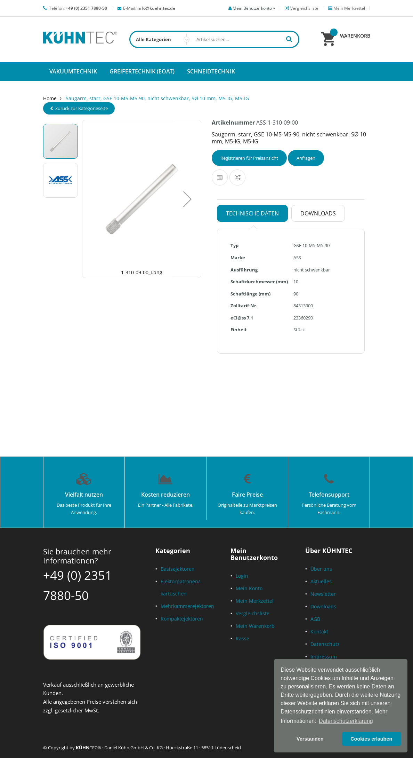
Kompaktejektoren (182, 618)
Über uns (321, 569)
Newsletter (323, 594)
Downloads (323, 606)
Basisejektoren (178, 569)
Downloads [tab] (318, 213)
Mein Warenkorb (255, 626)
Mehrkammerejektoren (187, 606)
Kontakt (319, 631)
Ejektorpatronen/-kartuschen (181, 587)
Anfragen (306, 158)
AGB (315, 619)
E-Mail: (149, 8)
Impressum (323, 656)
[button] (187, 199)
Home (50, 98)
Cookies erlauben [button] (371, 739)
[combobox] (214, 39)
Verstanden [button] (310, 739)
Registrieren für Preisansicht (249, 158)
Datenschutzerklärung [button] (346, 721)
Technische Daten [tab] (252, 213)
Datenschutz (325, 644)
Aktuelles (321, 581)
